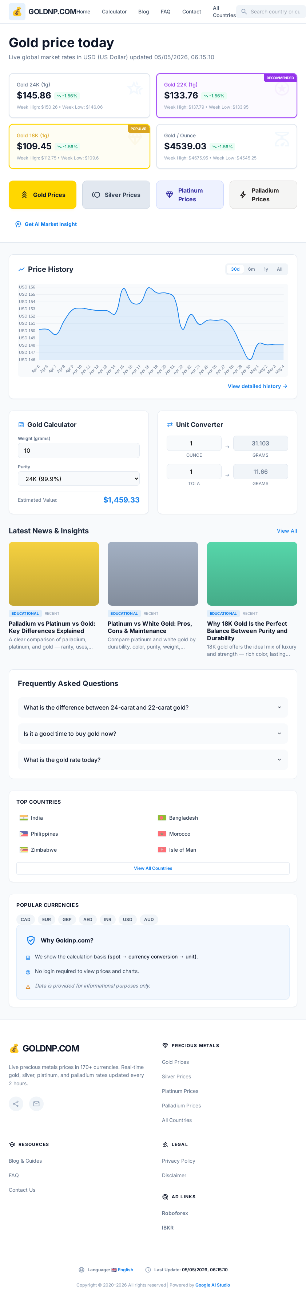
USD (127, 919)
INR (107, 919)
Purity (24, 466)
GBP (67, 919)
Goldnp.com (52, 11)
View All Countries (153, 868)
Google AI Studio (212, 1285)
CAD (26, 919)
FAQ (166, 11)
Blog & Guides (25, 1161)
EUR (46, 919)
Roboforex (175, 1213)
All (279, 269)
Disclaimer (174, 1175)
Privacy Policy (178, 1161)
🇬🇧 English (122, 1269)
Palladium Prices (259, 195)
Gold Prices (42, 194)
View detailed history (258, 386)
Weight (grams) (34, 438)
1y (266, 269)
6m (251, 269)
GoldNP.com (51, 1048)
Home (83, 11)
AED (87, 919)
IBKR (168, 1227)
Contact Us (22, 1190)
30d (235, 269)
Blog (143, 11)
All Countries (224, 11)
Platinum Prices (184, 195)
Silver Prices (116, 194)
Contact (191, 11)
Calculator (114, 11)
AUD (149, 919)
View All (287, 531)
